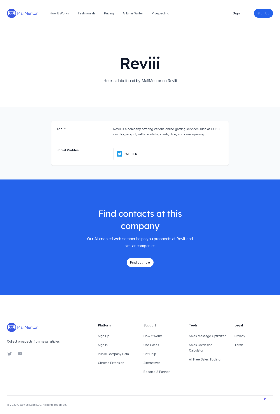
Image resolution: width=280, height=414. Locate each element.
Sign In (238, 13)
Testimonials (86, 13)
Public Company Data (113, 354)
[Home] (22, 13)
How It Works (59, 13)
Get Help (150, 354)
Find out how (140, 262)
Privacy (239, 336)
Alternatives (152, 363)
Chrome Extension (111, 363)
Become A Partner (157, 372)
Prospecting (160, 13)
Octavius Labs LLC (29, 404)
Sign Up (103, 336)
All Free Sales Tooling (204, 359)
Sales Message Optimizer (207, 336)
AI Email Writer (133, 13)
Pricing (109, 13)
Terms (238, 345)
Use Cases (151, 345)
